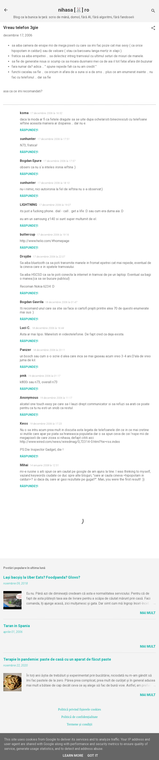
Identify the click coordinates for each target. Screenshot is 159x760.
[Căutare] (153, 11)
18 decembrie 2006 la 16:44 (48, 328)
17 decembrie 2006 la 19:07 (55, 204)
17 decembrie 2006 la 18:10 (53, 182)
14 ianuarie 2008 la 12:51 (44, 465)
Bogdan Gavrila (31, 302)
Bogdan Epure (31, 161)
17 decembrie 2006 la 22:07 (49, 256)
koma (24, 113)
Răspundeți (29, 130)
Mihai (24, 465)
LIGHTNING (28, 205)
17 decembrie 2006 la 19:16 (53, 234)
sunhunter (28, 139)
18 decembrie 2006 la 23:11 (49, 350)
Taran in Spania (16, 626)
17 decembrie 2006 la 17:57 (59, 161)
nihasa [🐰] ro (73, 10)
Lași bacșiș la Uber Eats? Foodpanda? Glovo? (41, 577)
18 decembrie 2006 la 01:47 (61, 302)
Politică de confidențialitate (79, 717)
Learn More (73, 756)
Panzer (25, 350)
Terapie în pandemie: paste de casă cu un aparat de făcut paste (57, 659)
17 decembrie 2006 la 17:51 (53, 139)
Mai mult (148, 613)
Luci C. (25, 328)
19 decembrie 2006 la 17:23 (46, 423)
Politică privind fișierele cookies (79, 709)
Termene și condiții (79, 724)
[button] (153, 28)
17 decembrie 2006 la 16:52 (46, 113)
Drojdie (25, 256)
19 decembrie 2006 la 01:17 (44, 375)
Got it (92, 756)
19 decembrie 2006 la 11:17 (56, 397)
